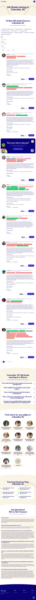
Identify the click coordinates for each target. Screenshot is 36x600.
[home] (3, 1)
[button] (34, 2)
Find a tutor (15, 592)
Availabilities (2, 41)
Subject (2, 37)
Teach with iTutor (25, 592)
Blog (32, 592)
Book (31, 135)
